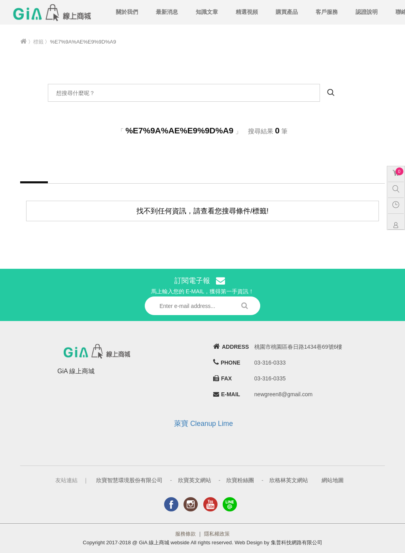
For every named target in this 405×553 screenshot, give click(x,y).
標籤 (38, 42)
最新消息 (167, 12)
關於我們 (127, 12)
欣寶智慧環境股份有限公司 (129, 480)
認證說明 (367, 12)
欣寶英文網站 (194, 480)
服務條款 (185, 534)
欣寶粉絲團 (240, 480)
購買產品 (287, 12)
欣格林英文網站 (288, 480)
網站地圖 (333, 480)
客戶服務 (327, 12)
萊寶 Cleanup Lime (203, 424)
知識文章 (207, 12)
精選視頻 (247, 12)
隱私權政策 (217, 534)
